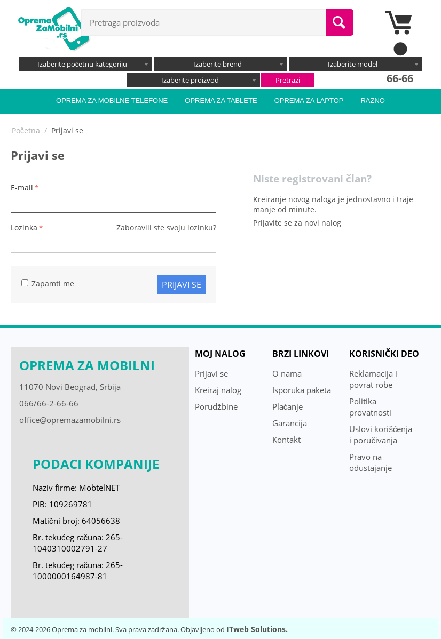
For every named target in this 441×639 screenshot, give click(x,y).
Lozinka (24, 227)
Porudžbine (216, 406)
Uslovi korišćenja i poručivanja (380, 434)
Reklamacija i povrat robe (373, 379)
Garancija (289, 423)
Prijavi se (181, 285)
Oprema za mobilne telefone (112, 101)
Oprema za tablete (221, 101)
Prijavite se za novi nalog (297, 223)
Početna (26, 130)
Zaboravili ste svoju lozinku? (166, 227)
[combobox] (85, 64)
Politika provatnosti (370, 407)
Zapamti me (47, 283)
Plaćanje (287, 406)
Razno (372, 101)
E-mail (22, 187)
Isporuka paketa (301, 390)
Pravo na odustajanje (370, 462)
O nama (287, 373)
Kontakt (286, 439)
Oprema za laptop (309, 101)
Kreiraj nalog (218, 390)
